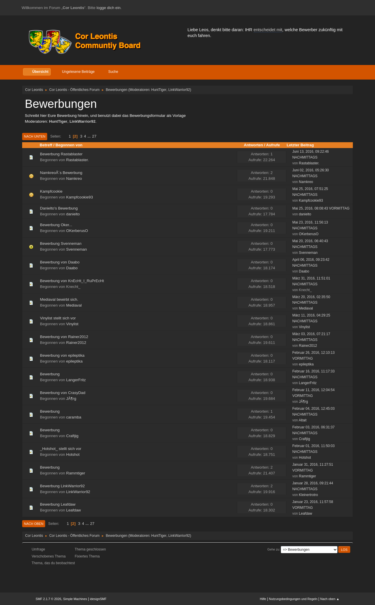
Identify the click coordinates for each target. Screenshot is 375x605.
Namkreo (74, 178)
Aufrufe (273, 145)
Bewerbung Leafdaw (57, 504)
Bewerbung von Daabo (60, 262)
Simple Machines (75, 599)
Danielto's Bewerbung (59, 208)
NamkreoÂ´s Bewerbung (61, 172)
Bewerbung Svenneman (60, 243)
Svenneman (76, 249)
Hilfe (263, 599)
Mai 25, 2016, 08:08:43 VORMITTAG (320, 208)
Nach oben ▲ (329, 599)
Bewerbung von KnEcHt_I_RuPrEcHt (72, 281)
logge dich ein (108, 8)
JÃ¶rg (71, 398)
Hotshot (73, 454)
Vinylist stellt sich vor (58, 318)
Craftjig (72, 436)
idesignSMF (98, 599)
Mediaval (74, 305)
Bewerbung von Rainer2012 (64, 337)
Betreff (46, 145)
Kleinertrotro (308, 495)
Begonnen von (68, 145)
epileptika (74, 361)
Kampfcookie (51, 191)
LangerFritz (76, 380)
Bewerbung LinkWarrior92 (62, 486)
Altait (303, 420)
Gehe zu (273, 549)
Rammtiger (75, 473)
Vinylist (72, 324)
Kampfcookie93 (79, 197)
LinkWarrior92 (179, 90)
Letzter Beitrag (303, 145)
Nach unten (34, 136)
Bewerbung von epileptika (62, 355)
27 (94, 136)
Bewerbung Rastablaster (61, 154)
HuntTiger (158, 90)
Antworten (253, 145)
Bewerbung (49, 374)
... (89, 136)
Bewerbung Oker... (56, 225)
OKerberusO (77, 230)
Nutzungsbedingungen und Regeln (293, 599)
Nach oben (33, 523)
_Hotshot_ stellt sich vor (60, 448)
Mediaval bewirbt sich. (59, 299)
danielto (73, 214)
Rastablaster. (77, 160)
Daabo (72, 268)
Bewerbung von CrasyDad (62, 393)
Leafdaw (73, 510)
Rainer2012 (76, 342)
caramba (73, 417)
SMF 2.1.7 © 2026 (48, 599)
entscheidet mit (267, 29)
